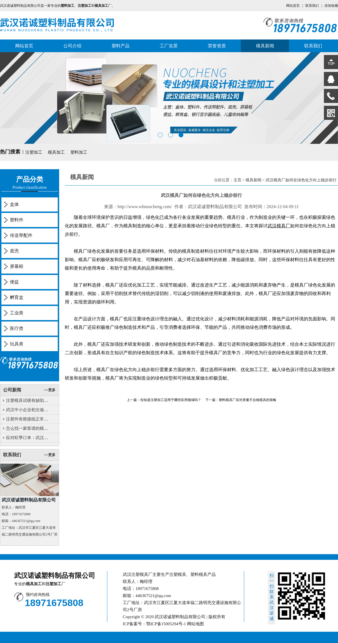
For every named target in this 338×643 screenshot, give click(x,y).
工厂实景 (169, 45)
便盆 (14, 281)
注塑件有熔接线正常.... (27, 419)
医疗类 (16, 328)
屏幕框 (16, 266)
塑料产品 (121, 45)
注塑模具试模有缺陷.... (27, 400)
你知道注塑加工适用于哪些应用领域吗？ (170, 400)
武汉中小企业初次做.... (27, 410)
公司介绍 (72, 45)
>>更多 (49, 390)
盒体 (14, 204)
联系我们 (312, 6)
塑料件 (16, 219)
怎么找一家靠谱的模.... (27, 428)
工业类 (16, 313)
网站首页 (293, 6)
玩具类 (16, 344)
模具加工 (56, 152)
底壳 (14, 250)
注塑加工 (33, 152)
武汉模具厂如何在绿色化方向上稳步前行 (301, 180)
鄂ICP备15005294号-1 (166, 624)
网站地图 (195, 624)
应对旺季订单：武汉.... (27, 437)
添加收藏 (331, 6)
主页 (237, 180)
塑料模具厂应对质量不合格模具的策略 (247, 400)
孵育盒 (16, 297)
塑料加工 (78, 152)
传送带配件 (21, 235)
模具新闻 (265, 45)
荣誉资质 (217, 45)
